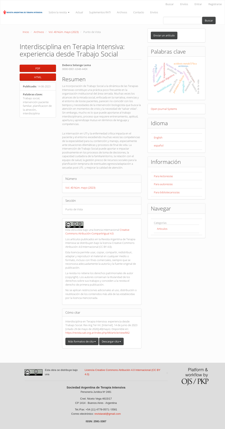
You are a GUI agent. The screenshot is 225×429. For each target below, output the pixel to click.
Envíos (184, 4)
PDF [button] (37, 68)
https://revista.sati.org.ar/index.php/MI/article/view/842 (97, 332)
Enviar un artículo (164, 35)
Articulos (162, 229)
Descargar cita (111, 341)
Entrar (198, 4)
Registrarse (215, 4)
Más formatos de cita (82, 341)
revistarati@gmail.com (107, 413)
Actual (79, 12)
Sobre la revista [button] (59, 12)
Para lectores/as (163, 176)
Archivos (122, 12)
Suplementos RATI (100, 12)
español (158, 145)
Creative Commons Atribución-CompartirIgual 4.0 (97, 231)
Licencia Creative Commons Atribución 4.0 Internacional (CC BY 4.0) (122, 372)
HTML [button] (37, 77)
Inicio (26, 32)
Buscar (170, 4)
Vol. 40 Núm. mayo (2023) (64, 32)
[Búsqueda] (182, 20)
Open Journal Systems (164, 109)
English (158, 137)
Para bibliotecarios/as (167, 192)
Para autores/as (163, 184)
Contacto (138, 12)
